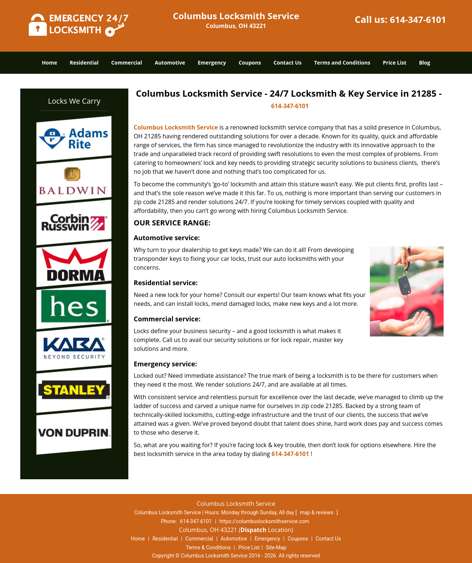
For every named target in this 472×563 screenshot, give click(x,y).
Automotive (170, 62)
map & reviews (317, 512)
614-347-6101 (418, 19)
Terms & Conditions (208, 547)
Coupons (250, 62)
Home (49, 62)
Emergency (212, 62)
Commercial (126, 62)
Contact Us (288, 62)
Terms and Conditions (342, 62)
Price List (394, 62)
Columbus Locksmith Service (176, 127)
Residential (84, 62)
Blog (424, 62)
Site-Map (276, 547)
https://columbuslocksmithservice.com (264, 521)
